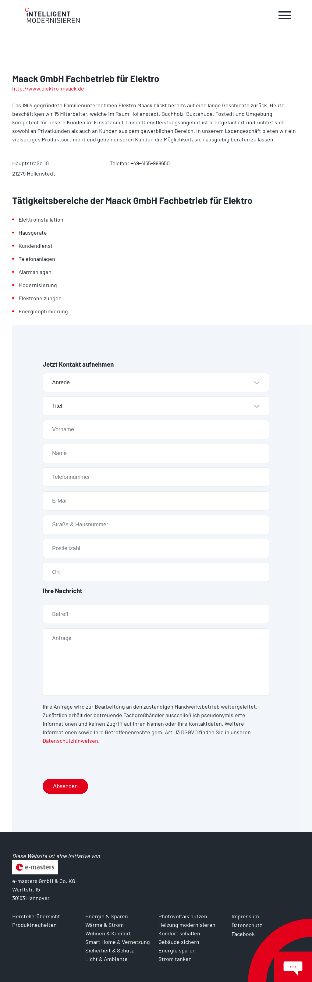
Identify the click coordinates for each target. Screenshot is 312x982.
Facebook (243, 932)
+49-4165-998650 (150, 163)
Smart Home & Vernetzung (117, 941)
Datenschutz (247, 924)
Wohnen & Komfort (108, 932)
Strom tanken (175, 958)
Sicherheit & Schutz (109, 949)
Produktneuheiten (34, 924)
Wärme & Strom (104, 924)
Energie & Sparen (106, 915)
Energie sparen (177, 949)
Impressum (245, 915)
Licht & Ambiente (106, 958)
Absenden (65, 786)
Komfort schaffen (179, 932)
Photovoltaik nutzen (182, 915)
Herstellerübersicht (36, 915)
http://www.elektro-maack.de (48, 88)
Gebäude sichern (178, 941)
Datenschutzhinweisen (70, 740)
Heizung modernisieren (186, 924)
